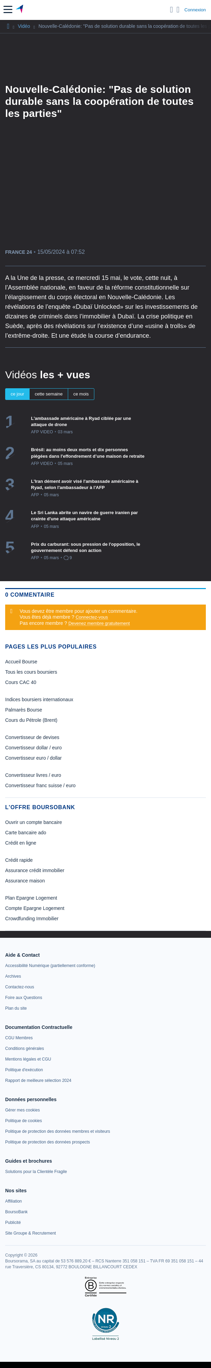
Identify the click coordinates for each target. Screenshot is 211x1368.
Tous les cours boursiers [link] (31, 672)
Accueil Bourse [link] (21, 661)
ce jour (17, 394)
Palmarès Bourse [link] (23, 710)
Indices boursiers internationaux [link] (39, 699)
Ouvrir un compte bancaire (33, 822)
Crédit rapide (19, 860)
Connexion (195, 9)
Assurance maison (25, 880)
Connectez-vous (92, 617)
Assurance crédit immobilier (34, 870)
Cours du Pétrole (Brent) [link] (31, 720)
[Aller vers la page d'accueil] (20, 10)
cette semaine (49, 394)
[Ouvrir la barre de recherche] (171, 10)
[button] (8, 9)
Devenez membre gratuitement (99, 623)
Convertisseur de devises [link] (32, 737)
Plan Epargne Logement (31, 898)
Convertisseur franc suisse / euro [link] (40, 785)
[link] (50, 965)
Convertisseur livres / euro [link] (33, 775)
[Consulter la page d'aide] (178, 10)
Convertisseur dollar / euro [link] (33, 747)
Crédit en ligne (20, 843)
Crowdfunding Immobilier (32, 918)
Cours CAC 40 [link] (20, 682)
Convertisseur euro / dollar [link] (33, 758)
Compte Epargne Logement (34, 908)
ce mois (81, 394)
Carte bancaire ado (25, 832)
